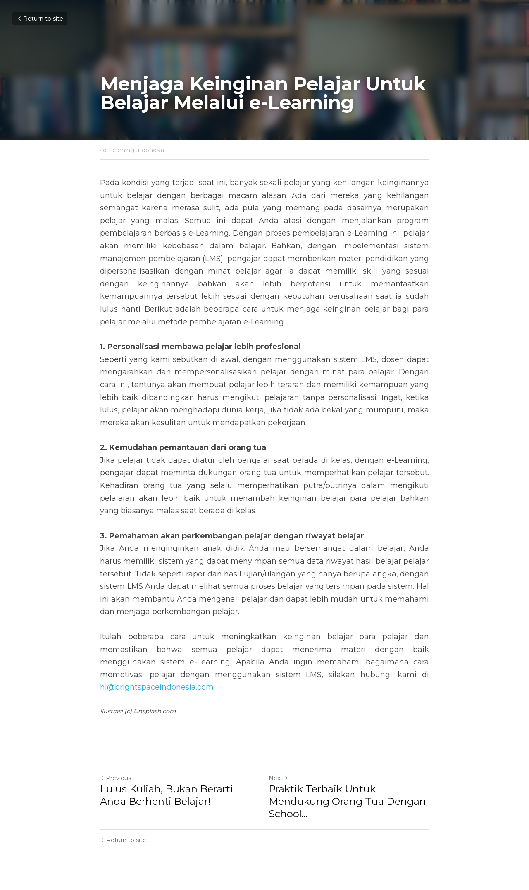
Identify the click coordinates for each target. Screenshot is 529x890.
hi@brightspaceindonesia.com (157, 687)
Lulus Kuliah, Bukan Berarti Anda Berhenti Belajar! (166, 795)
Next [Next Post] (278, 778)
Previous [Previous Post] (115, 778)
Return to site (40, 18)
